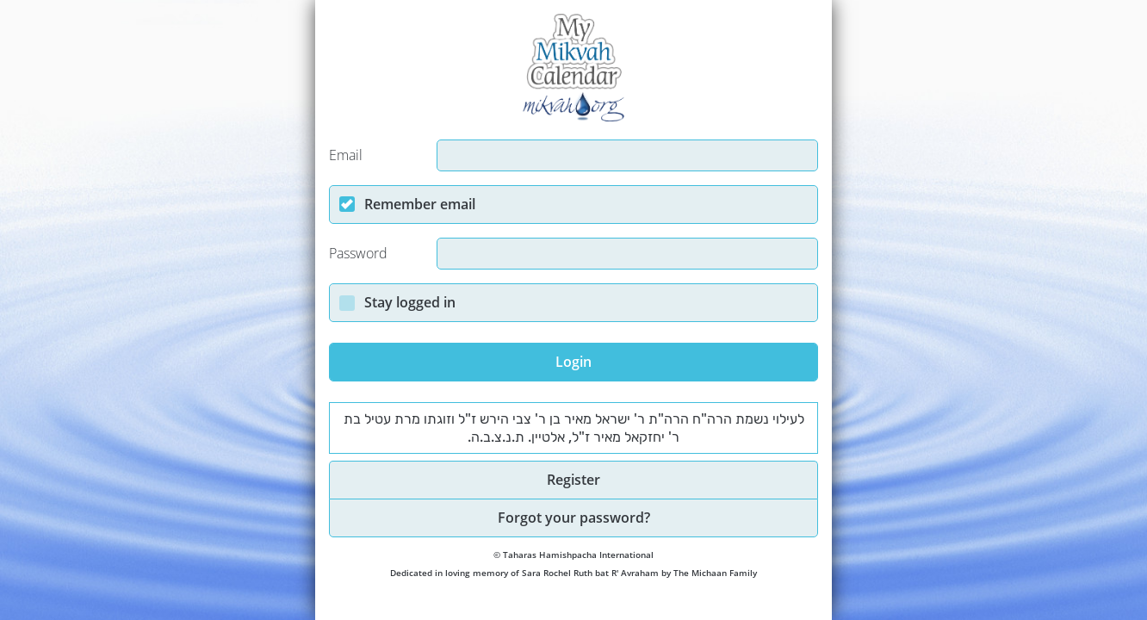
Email (346, 155)
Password (358, 254)
